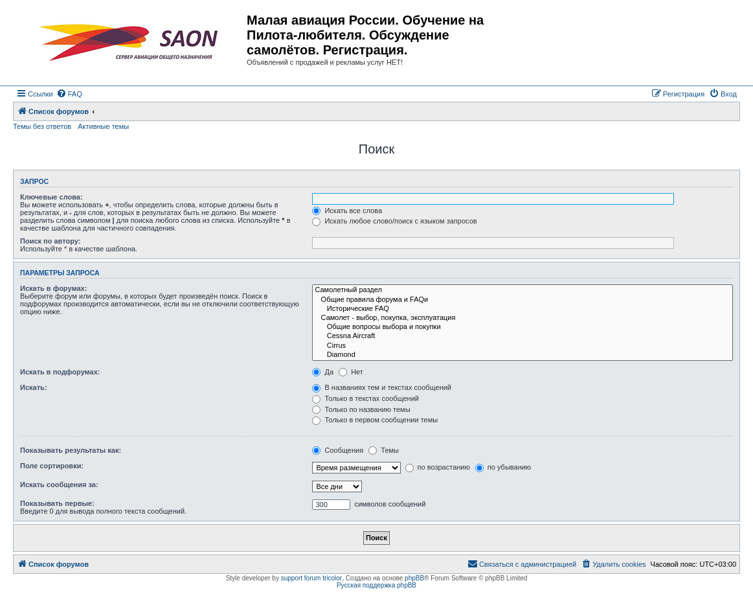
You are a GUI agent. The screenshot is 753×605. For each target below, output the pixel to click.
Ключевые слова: (51, 197)
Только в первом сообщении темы (375, 420)
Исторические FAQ (522, 309)
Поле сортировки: (52, 466)
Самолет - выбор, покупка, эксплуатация (522, 318)
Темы (383, 450)
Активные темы (103, 126)
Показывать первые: (57, 503)
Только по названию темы (361, 409)
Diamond (522, 355)
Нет (351, 372)
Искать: (33, 387)
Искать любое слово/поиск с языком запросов (394, 221)
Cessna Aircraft (522, 336)
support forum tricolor (311, 578)
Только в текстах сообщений (365, 398)
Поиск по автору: (50, 241)
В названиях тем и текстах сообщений (381, 387)
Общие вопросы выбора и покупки (522, 327)
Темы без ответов (42, 126)
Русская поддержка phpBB (376, 585)
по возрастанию (437, 467)
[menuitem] (69, 94)
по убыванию (503, 467)
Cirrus (522, 345)
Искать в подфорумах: (60, 372)
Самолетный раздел (522, 290)
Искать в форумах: (53, 288)
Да (322, 372)
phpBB (414, 578)
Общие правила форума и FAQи (522, 299)
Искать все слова (347, 210)
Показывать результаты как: (70, 450)
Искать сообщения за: (59, 484)
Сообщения (337, 450)
